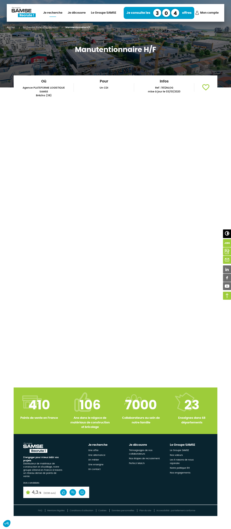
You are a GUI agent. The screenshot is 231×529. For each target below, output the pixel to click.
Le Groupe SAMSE (103, 12)
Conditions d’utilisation (81, 511)
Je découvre (77, 12)
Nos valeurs (176, 455)
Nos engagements (180, 473)
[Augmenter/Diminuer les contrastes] (227, 233)
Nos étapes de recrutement (144, 458)
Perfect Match (137, 463)
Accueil (11, 27)
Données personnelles (123, 511)
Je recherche (52, 12)
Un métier (93, 460)
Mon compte (209, 12)
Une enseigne (95, 465)
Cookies (102, 511)
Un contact (94, 469)
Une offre (93, 450)
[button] (205, 87)
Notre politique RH (180, 468)
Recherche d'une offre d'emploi (40, 27)
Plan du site (145, 511)
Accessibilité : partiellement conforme (175, 511)
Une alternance (96, 455)
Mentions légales (56, 511)
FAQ (40, 511)
